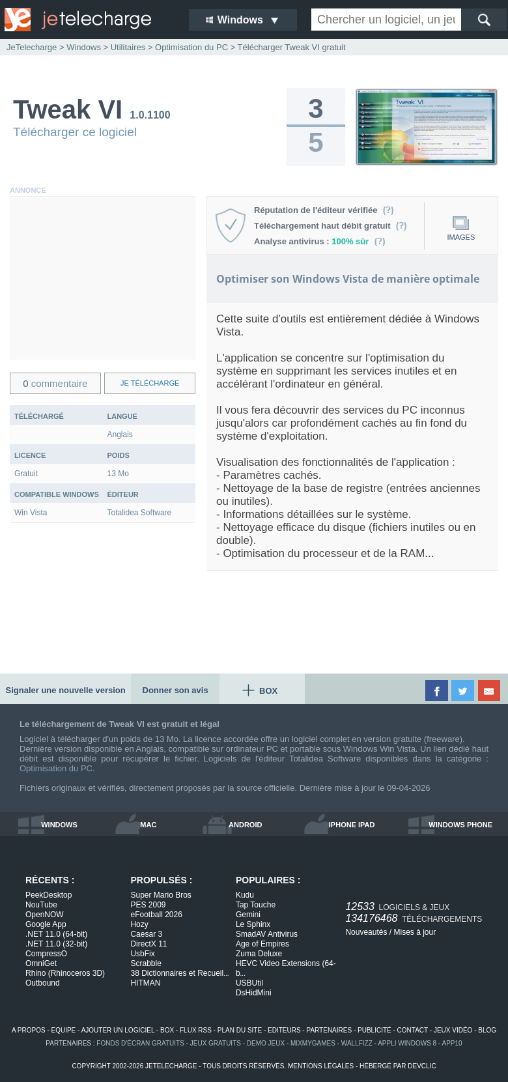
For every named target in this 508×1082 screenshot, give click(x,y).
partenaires (329, 1030)
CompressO (46, 953)
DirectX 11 (148, 943)
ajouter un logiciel (117, 1030)
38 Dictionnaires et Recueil (179, 973)
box (167, 1030)
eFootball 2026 (156, 914)
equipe (63, 1030)
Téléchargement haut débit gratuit (330, 226)
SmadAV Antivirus (267, 934)
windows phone (460, 825)
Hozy (139, 924)
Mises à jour (414, 932)
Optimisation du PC (56, 768)
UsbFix (142, 953)
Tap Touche (255, 904)
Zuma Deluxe (259, 953)
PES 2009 (147, 904)
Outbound (42, 983)
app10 (452, 1043)
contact (412, 1030)
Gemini (248, 914)
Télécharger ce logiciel (75, 132)
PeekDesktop (48, 895)
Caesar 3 (146, 934)
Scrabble (145, 963)
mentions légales (321, 1066)
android (245, 825)
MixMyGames (312, 1043)
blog (487, 1030)
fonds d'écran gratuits (140, 1043)
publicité (374, 1030)
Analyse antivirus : (320, 241)
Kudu (245, 895)
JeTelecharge (32, 47)
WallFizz (357, 1043)
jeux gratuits (215, 1043)
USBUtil (249, 983)
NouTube (41, 904)
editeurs (284, 1030)
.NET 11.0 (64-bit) (56, 934)
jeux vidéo (453, 1030)
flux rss (196, 1030)
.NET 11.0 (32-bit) (56, 943)
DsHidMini (254, 992)
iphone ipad (352, 825)
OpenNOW (44, 914)
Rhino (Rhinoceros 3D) (65, 973)
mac (148, 825)
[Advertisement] (102, 278)
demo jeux (266, 1043)
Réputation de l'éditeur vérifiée (324, 210)
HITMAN (145, 983)
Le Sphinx (253, 924)
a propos (29, 1030)
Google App (45, 924)
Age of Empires (262, 943)
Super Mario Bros (160, 895)
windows (59, 825)
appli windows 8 (407, 1043)
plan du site (240, 1030)
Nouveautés (366, 932)
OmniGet (41, 963)
